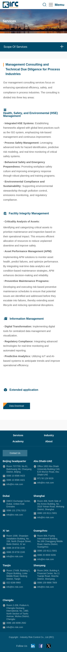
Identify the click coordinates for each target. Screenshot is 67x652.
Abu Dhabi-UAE (43, 461)
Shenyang (40, 565)
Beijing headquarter (14, 461)
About (49, 441)
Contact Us (15, 453)
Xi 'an (6, 530)
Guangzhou (40, 530)
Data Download (16, 406)
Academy (18, 441)
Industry (49, 435)
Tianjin (7, 565)
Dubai (6, 495)
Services (18, 435)
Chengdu (8, 600)
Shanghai (39, 495)
